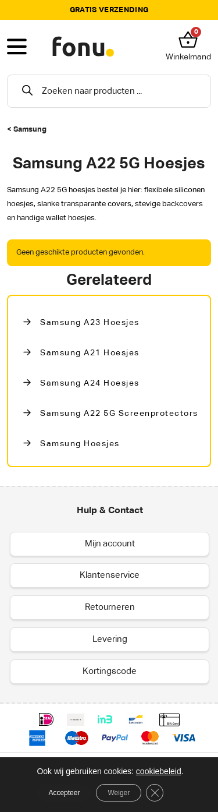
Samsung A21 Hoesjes (90, 353)
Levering (109, 639)
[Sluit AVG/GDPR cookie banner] (154, 793)
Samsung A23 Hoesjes (90, 323)
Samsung (30, 129)
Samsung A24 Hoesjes (90, 383)
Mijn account (110, 543)
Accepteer (64, 793)
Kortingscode (110, 671)
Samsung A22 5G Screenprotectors (119, 413)
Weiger (119, 793)
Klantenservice (110, 575)
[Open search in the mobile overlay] (109, 91)
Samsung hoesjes (80, 444)
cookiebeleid (158, 771)
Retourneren (110, 607)
